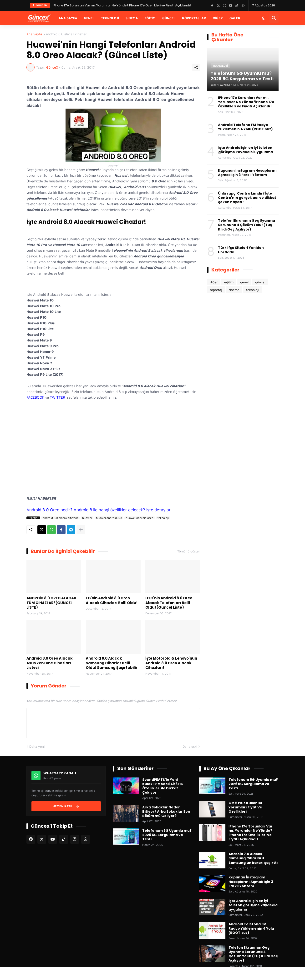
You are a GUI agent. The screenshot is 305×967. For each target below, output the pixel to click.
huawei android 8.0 (109, 517)
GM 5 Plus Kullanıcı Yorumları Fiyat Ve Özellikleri (245, 807)
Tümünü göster (188, 551)
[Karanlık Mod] (263, 18)
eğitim (229, 282)
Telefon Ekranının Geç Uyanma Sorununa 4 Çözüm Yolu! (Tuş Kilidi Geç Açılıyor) (246, 224)
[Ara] (274, 18)
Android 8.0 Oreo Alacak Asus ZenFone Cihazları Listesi (49, 663)
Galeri (235, 18)
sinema (234, 290)
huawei (87, 517)
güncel (260, 282)
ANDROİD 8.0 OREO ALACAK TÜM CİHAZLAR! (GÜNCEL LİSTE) (51, 603)
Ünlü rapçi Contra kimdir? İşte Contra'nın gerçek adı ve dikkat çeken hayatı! (247, 197)
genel (244, 282)
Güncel (168, 18)
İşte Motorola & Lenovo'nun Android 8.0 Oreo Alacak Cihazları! (171, 663)
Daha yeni (37, 746)
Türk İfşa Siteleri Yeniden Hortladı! (241, 250)
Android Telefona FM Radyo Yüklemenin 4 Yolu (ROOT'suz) (245, 127)
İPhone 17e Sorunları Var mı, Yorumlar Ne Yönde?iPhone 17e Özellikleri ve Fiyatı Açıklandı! (246, 102)
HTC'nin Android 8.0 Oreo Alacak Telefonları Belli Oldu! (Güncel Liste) (168, 603)
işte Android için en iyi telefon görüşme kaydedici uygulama (245, 149)
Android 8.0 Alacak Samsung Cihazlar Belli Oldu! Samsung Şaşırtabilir (111, 663)
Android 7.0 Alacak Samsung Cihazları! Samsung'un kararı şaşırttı (253, 858)
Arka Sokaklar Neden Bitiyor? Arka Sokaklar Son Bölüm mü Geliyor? (166, 811)
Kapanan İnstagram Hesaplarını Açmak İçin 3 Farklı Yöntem (247, 172)
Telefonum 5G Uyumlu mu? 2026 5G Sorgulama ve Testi (167, 835)
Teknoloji (110, 18)
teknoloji (163, 517)
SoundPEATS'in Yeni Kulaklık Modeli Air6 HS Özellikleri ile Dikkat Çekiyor (162, 786)
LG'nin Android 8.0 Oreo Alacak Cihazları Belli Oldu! (111, 600)
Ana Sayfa (68, 18)
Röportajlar (194, 18)
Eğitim (150, 18)
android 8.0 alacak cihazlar (66, 34)
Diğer (218, 18)
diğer (214, 282)
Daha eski (190, 746)
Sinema (132, 18)
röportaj (216, 290)
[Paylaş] (196, 67)
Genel (89, 18)
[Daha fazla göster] (80, 529)
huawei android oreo (139, 517)
